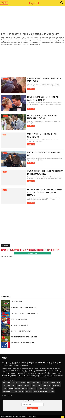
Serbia (4, 152)
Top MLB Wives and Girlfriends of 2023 (22, 341)
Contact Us (28, 415)
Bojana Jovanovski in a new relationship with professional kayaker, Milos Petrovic (44, 189)
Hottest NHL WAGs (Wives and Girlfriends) (23, 306)
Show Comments (32, 252)
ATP (4, 97)
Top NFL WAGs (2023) (17, 300)
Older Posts (5, 244)
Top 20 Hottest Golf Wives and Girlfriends (24, 335)
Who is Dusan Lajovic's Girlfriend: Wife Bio (44, 151)
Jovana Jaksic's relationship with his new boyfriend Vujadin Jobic (43, 171)
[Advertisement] (32, 20)
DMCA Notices (23, 415)
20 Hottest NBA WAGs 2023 (19, 318)
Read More (29, 88)
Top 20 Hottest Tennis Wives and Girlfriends (24, 312)
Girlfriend (5, 115)
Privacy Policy (16, 415)
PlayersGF (34, 3)
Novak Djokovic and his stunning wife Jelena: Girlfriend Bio (42, 98)
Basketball (5, 79)
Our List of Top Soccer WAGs (19, 323)
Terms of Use (9, 415)
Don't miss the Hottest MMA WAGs (21, 329)
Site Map (34, 415)
